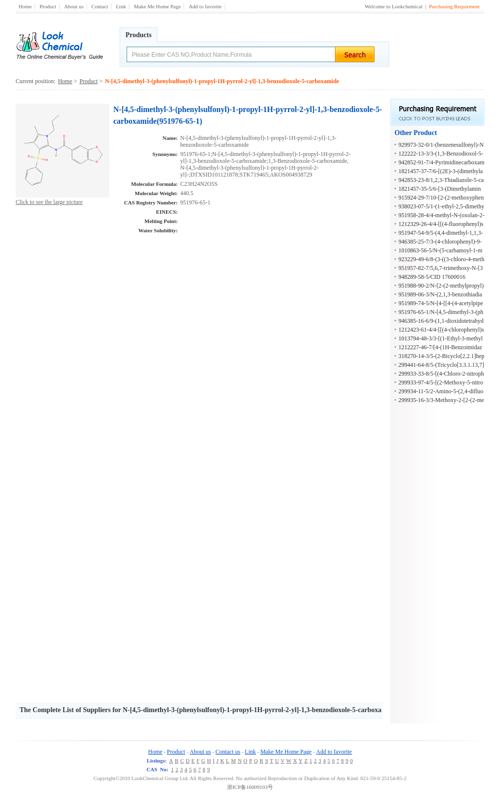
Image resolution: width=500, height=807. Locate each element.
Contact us (227, 751)
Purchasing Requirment (454, 6)
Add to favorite (204, 6)
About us (73, 6)
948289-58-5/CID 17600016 (431, 276)
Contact (99, 6)
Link (121, 6)
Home (25, 6)
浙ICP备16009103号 (250, 787)
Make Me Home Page (157, 6)
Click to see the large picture (49, 202)
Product (48, 6)
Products (138, 35)
